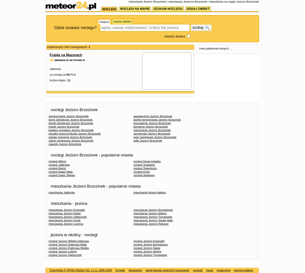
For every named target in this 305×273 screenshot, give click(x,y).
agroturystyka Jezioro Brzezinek (69, 116)
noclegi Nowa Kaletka (147, 161)
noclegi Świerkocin (145, 168)
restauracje (224, 270)
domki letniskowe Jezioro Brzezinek (71, 123)
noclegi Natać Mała (61, 171)
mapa (209, 270)
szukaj (201, 27)
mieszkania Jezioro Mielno (150, 213)
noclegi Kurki (141, 171)
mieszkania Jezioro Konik (65, 220)
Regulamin (135, 270)
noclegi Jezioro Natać (146, 248)
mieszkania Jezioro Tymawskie (152, 217)
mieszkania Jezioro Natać (65, 213)
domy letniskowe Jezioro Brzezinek (71, 119)
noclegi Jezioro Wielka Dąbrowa (69, 241)
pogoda (197, 270)
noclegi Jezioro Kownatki (149, 241)
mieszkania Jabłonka (62, 192)
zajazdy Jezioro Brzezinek (65, 144)
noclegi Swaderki (144, 164)
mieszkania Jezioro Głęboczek (68, 217)
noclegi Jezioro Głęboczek (65, 255)
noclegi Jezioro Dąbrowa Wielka (69, 248)
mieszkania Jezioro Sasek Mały (153, 220)
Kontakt (120, 270)
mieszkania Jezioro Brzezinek (152, 130)
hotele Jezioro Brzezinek (64, 126)
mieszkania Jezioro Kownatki (67, 210)
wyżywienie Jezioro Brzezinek (152, 123)
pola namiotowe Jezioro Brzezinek (154, 137)
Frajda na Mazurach (66, 55)
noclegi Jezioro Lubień (63, 251)
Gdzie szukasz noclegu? (75, 27)
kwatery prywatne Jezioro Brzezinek (71, 130)
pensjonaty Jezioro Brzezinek (151, 133)
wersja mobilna (243, 270)
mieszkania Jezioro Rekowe (151, 224)
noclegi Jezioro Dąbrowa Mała (67, 244)
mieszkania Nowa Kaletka (149, 192)
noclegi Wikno (57, 161)
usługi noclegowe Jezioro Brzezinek (71, 140)
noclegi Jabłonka (59, 164)
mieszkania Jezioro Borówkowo (153, 210)
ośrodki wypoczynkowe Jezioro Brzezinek (75, 133)
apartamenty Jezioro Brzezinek (152, 116)
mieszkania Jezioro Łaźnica (66, 224)
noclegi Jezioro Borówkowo (150, 244)
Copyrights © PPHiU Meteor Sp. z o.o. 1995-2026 (81, 270)
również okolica (174, 36)
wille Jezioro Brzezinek (147, 140)
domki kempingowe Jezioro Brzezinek (157, 119)
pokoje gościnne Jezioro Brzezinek (70, 137)
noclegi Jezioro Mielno (147, 251)
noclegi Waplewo (144, 175)
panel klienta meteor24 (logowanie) (168, 270)
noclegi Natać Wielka (62, 175)
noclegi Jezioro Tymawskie (150, 255)
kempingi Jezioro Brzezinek (150, 126)
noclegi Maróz (57, 168)
